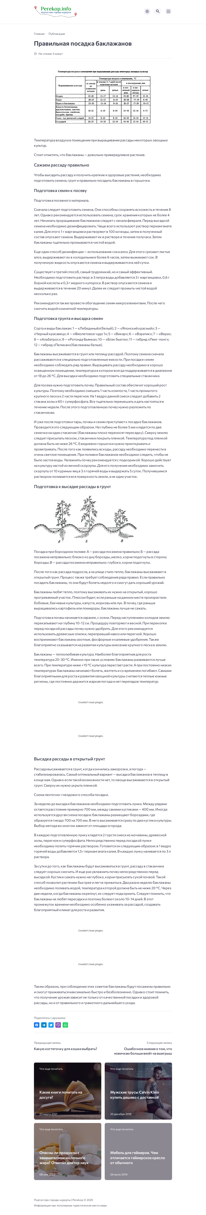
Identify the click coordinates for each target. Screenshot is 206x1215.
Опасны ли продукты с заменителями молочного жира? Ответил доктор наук (64, 1157)
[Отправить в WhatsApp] (65, 1025)
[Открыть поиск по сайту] (157, 11)
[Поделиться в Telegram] (44, 1025)
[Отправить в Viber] (58, 1025)
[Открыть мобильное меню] (168, 11)
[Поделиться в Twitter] (51, 1025)
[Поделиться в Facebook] (36, 1025)
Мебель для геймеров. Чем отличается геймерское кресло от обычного (137, 1157)
